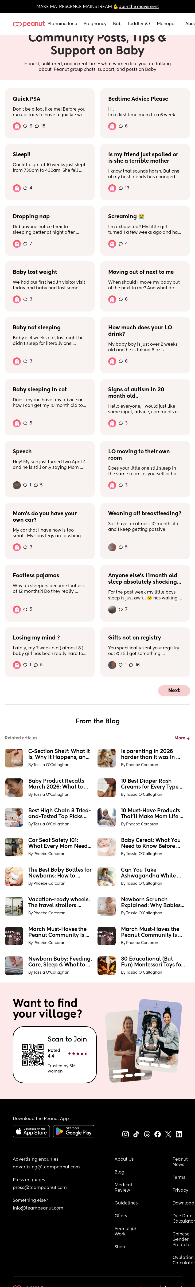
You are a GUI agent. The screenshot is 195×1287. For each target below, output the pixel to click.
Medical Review (124, 1188)
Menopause (166, 24)
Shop (120, 1247)
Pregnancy (95, 24)
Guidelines (126, 1203)
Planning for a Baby (62, 24)
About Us (124, 1159)
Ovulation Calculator (184, 1260)
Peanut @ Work (126, 1232)
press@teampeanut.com (40, 1188)
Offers (121, 1216)
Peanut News (181, 1162)
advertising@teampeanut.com (46, 1167)
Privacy (180, 1190)
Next (174, 690)
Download (183, 1203)
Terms (179, 1178)
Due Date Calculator (184, 1219)
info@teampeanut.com (38, 1208)
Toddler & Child (139, 24)
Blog (119, 1172)
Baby (117, 24)
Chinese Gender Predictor (182, 1239)
